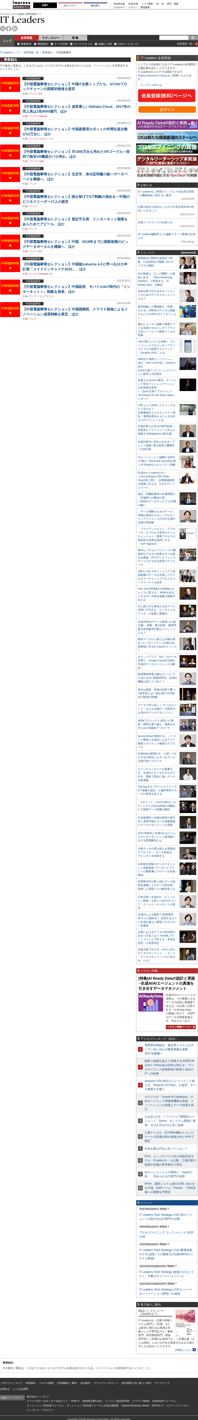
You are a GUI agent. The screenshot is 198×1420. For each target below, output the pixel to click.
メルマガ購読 (46, 1383)
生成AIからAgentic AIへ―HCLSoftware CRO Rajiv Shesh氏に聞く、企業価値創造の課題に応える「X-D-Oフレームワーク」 (156, 480)
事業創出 (43, 43)
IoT (40, 93)
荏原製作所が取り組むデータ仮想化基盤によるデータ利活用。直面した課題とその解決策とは (156, 885)
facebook (9, 28)
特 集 (75, 37)
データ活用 (61, 43)
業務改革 (26, 43)
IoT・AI (160, 4)
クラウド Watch (141, 1401)
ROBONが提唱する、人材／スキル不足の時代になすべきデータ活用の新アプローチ (157, 757)
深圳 (41, 161)
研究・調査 (172, 4)
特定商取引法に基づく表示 (136, 1383)
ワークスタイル (83, 43)
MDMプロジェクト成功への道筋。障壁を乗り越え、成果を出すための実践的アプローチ (156, 724)
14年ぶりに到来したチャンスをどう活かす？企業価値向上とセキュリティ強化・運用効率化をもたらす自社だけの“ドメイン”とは (157, 413)
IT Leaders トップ (10, 52)
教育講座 (145, 7)
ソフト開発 (147, 4)
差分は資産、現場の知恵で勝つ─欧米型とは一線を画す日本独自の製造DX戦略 (156, 693)
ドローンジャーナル (177, 1405)
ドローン (132, 7)
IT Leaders (22, 19)
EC (40, 251)
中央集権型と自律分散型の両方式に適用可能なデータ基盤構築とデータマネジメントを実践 (156, 821)
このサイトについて (11, 1383)
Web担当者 (119, 4)
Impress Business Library (152, 75)
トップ (7, 41)
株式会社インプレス (38, 1396)
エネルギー (119, 7)
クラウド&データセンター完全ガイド (47, 1401)
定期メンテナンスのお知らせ (155, 222)
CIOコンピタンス (128, 43)
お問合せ (5, 1389)
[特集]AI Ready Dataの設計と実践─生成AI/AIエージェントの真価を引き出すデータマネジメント (166, 983)
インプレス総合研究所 (117, 1401)
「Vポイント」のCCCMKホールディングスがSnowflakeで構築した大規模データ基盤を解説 (157, 806)
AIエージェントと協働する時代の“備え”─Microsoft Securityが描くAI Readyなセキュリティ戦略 (157, 461)
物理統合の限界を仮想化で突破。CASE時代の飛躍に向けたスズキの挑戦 (156, 262)
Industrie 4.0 (46, 273)
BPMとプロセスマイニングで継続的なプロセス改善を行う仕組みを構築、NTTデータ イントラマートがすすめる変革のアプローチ (157, 558)
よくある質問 (20, 1389)
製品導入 (95, 5)
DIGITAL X (158, 1405)
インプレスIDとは (151, 85)
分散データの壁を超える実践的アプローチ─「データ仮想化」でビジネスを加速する (156, 852)
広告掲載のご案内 (67, 1383)
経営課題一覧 (31, 52)
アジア (33, 93)
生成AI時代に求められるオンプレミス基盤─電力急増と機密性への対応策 (156, 445)
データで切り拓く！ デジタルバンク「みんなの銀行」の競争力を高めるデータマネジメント (157, 708)
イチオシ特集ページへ (180, 1027)
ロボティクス (46, 138)
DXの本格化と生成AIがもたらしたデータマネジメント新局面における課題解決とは (157, 837)
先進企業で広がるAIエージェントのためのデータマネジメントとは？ (156, 295)
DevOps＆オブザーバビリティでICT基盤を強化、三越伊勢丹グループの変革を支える (157, 790)
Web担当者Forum (92, 1401)
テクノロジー (51, 37)
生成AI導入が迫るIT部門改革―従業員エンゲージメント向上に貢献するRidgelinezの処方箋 (156, 430)
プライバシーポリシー (106, 1383)
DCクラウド (70, 5)
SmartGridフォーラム (164, 1401)
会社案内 (85, 1383)
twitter (3, 28)
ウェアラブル (46, 296)
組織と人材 (105, 43)
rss (15, 28)
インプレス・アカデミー (40, 1410)
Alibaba (43, 116)
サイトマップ (162, 1383)
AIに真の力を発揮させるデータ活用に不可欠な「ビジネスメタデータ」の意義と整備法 (156, 610)
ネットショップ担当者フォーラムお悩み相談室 (93, 1405)
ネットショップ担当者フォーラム (45, 1405)
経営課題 (26, 37)
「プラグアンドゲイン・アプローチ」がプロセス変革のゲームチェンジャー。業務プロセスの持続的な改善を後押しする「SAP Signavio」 (156, 536)
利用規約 (30, 1383)
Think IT (75, 1401)
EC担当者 (133, 4)
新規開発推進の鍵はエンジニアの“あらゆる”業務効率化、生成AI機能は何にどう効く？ (157, 678)
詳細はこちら (183, 1349)
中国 (24, 93)
